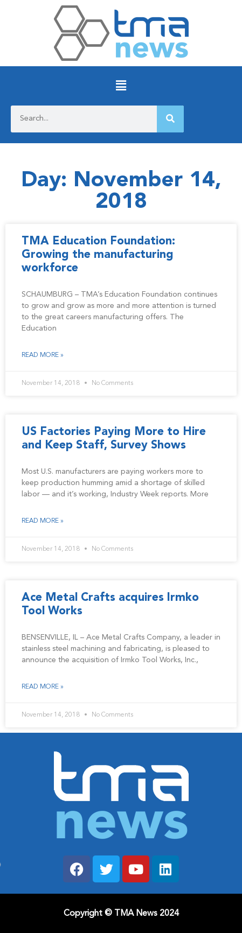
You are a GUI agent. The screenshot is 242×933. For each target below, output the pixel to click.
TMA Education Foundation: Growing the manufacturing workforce (98, 255)
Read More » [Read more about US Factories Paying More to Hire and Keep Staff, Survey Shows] (43, 521)
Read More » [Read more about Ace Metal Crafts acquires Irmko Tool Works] (43, 687)
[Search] (170, 119)
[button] (121, 86)
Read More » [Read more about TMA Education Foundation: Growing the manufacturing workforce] (43, 355)
